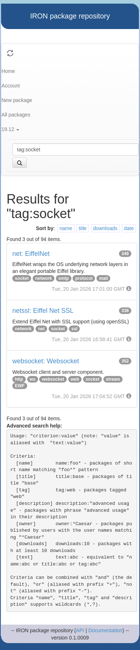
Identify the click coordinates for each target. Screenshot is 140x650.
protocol (83, 278)
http (19, 379)
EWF (20, 385)
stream (113, 379)
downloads (105, 228)
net (41, 328)
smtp (63, 278)
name (65, 228)
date (129, 228)
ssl (74, 328)
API (80, 630)
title (83, 228)
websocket (53, 379)
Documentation (105, 630)
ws (33, 379)
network (43, 278)
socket (22, 278)
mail (103, 278)
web (75, 379)
